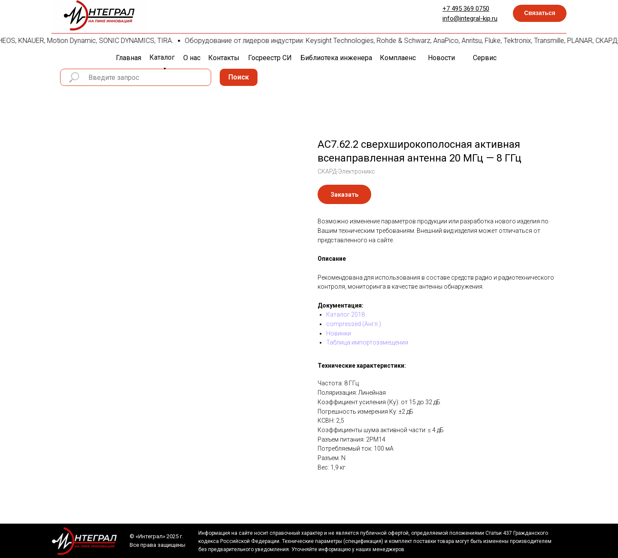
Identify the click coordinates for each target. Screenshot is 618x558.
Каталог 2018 (345, 314)
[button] (539, 13)
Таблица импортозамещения (367, 342)
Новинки (338, 333)
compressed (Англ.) (353, 323)
